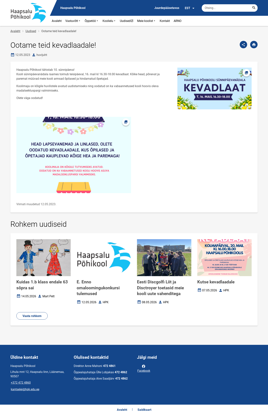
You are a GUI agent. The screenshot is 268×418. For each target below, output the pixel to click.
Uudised (127, 21)
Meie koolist (146, 21)
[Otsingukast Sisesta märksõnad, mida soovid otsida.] (230, 8)
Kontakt (165, 21)
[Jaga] (243, 44)
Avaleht (57, 21)
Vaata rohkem (32, 316)
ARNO (177, 21)
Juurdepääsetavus (166, 8)
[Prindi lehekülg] (254, 44)
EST (190, 8)
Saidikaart (144, 410)
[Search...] (254, 8)
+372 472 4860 (21, 382)
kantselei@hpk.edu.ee (25, 389)
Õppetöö (92, 21)
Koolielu (109, 21)
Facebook (143, 368)
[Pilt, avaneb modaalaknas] (73, 155)
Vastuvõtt (73, 21)
